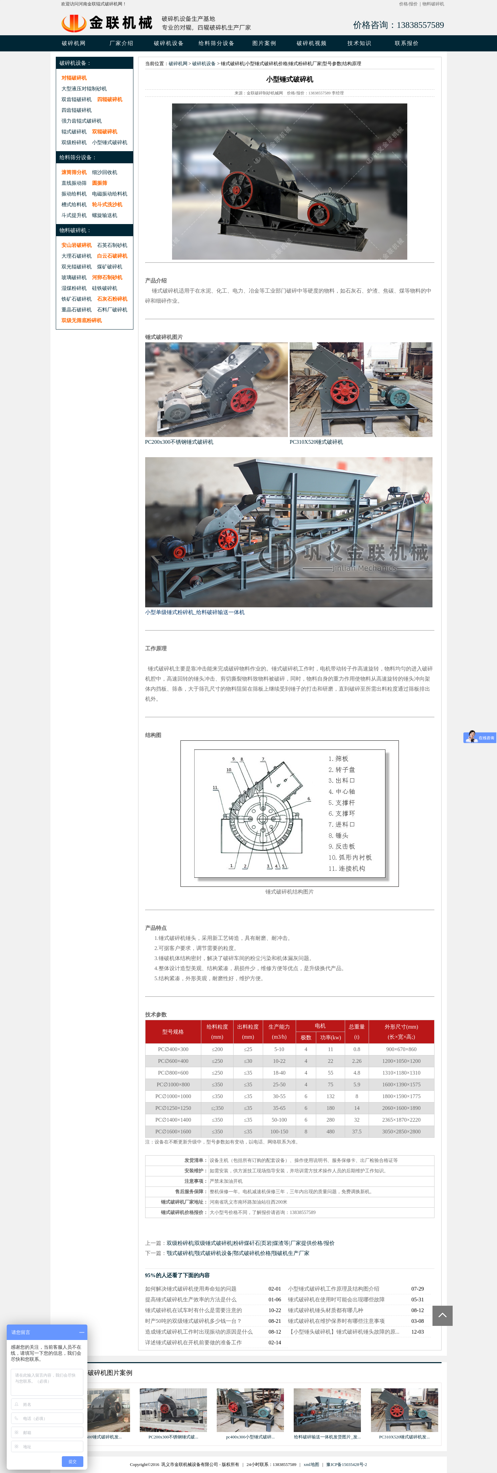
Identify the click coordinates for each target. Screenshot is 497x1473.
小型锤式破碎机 (109, 142)
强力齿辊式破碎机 (81, 121)
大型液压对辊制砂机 (84, 88)
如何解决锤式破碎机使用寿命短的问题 (191, 1289)
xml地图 (311, 1464)
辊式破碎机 (74, 131)
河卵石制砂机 (107, 277)
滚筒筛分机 (74, 172)
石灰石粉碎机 (112, 299)
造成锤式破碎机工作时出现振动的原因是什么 (199, 1332)
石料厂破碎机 (112, 309)
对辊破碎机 (74, 78)
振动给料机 (74, 194)
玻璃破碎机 (74, 277)
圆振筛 (99, 183)
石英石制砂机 (112, 245)
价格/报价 (408, 4)
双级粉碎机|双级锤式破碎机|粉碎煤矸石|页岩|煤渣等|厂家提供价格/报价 (251, 1243)
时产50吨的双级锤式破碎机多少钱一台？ (193, 1321)
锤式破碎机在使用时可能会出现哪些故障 (336, 1299)
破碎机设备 (204, 63)
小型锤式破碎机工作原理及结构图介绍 (333, 1289)
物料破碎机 (433, 4)
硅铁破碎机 (104, 288)
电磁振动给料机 (109, 194)
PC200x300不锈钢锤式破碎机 (179, 442)
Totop (442, 1316)
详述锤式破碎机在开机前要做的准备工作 (193, 1342)
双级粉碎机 (74, 142)
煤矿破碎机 (109, 266)
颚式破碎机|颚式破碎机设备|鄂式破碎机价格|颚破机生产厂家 (238, 1253)
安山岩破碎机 (76, 245)
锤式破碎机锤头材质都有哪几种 (325, 1310)
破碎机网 (74, 43)
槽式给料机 (74, 204)
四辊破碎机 (109, 99)
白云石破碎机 (112, 256)
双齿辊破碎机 (76, 99)
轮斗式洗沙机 (107, 204)
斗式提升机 (74, 215)
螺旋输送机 (104, 215)
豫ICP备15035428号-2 (346, 1464)
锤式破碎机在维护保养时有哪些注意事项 (336, 1321)
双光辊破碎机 (76, 266)
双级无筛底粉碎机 (81, 320)
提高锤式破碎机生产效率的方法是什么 (191, 1299)
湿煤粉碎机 (74, 288)
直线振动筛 (74, 183)
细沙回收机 (104, 172)
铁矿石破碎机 (76, 299)
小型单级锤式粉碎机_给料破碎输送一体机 (195, 612)
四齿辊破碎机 (76, 110)
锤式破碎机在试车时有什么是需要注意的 (193, 1310)
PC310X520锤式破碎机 (316, 442)
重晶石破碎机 (76, 309)
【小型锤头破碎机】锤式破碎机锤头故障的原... (344, 1332)
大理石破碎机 (76, 256)
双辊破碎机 (104, 131)
